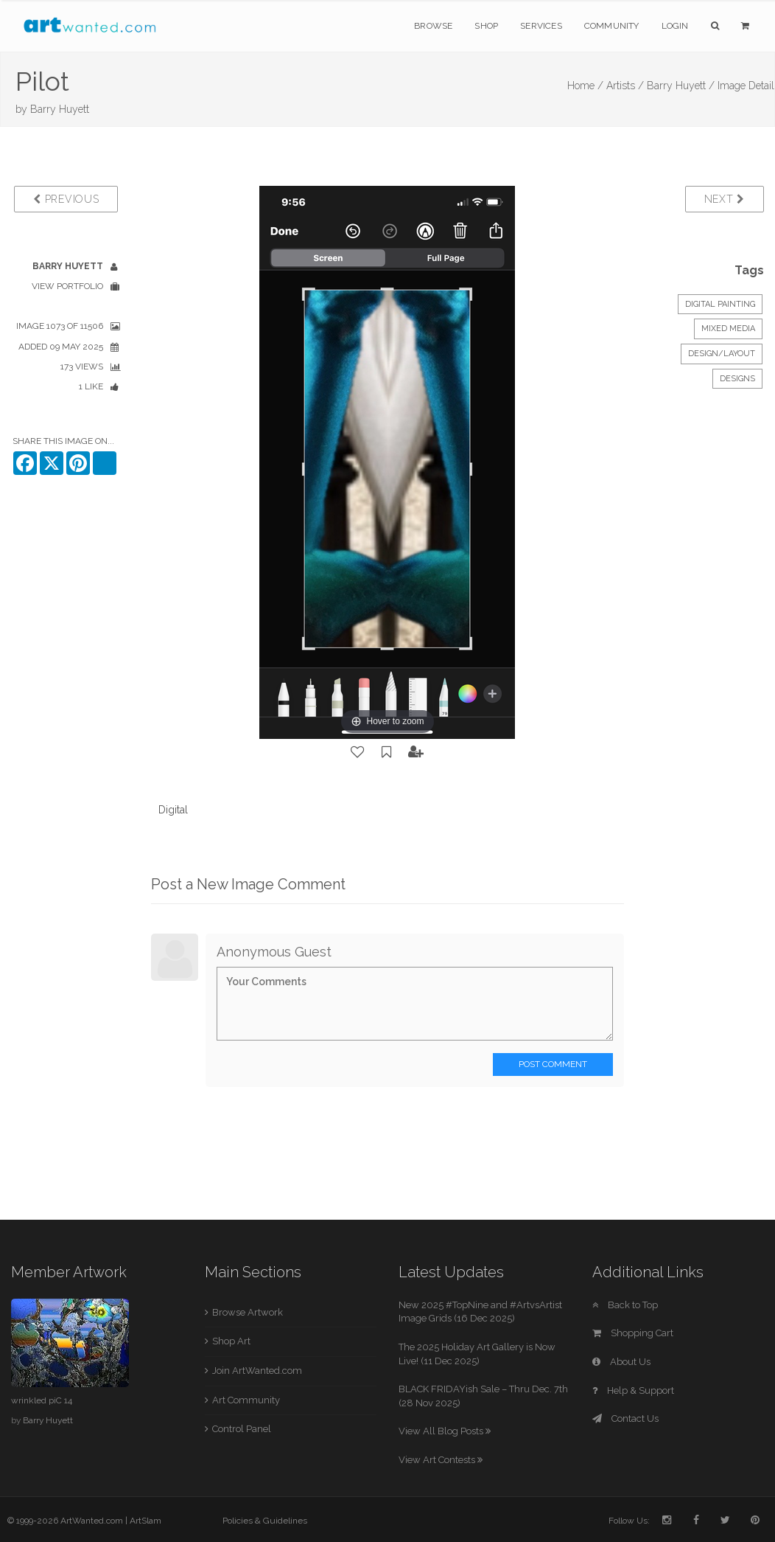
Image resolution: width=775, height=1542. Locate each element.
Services (541, 26)
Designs (737, 378)
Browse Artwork (247, 1312)
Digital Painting (720, 304)
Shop (486, 26)
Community (611, 26)
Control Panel (241, 1428)
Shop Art (231, 1341)
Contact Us (625, 1418)
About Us (621, 1361)
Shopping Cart (632, 1332)
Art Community (246, 1400)
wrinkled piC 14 (41, 1400)
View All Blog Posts (445, 1431)
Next (724, 199)
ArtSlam (145, 1520)
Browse (433, 26)
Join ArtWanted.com (257, 1370)
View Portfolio (67, 286)
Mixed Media (728, 328)
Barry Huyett (59, 109)
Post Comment (553, 1064)
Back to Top (625, 1304)
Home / (585, 85)
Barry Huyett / (681, 85)
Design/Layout (721, 353)
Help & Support (633, 1390)
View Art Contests (441, 1459)
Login (675, 26)
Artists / (625, 85)
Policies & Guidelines (264, 1520)
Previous (66, 199)
